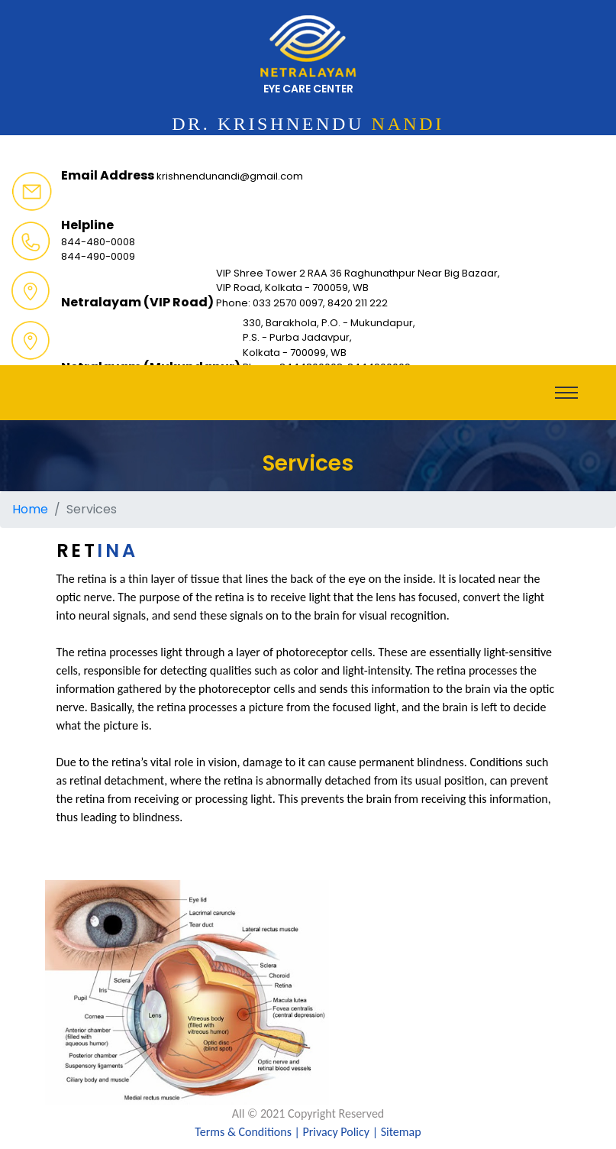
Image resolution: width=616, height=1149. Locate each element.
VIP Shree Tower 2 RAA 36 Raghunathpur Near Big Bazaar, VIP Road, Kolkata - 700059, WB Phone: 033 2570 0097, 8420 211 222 (358, 288)
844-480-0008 (98, 242)
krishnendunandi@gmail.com (229, 176)
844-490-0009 (98, 256)
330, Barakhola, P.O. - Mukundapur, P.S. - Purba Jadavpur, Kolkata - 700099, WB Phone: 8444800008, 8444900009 (329, 345)
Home (30, 509)
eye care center (308, 55)
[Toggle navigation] (566, 392)
